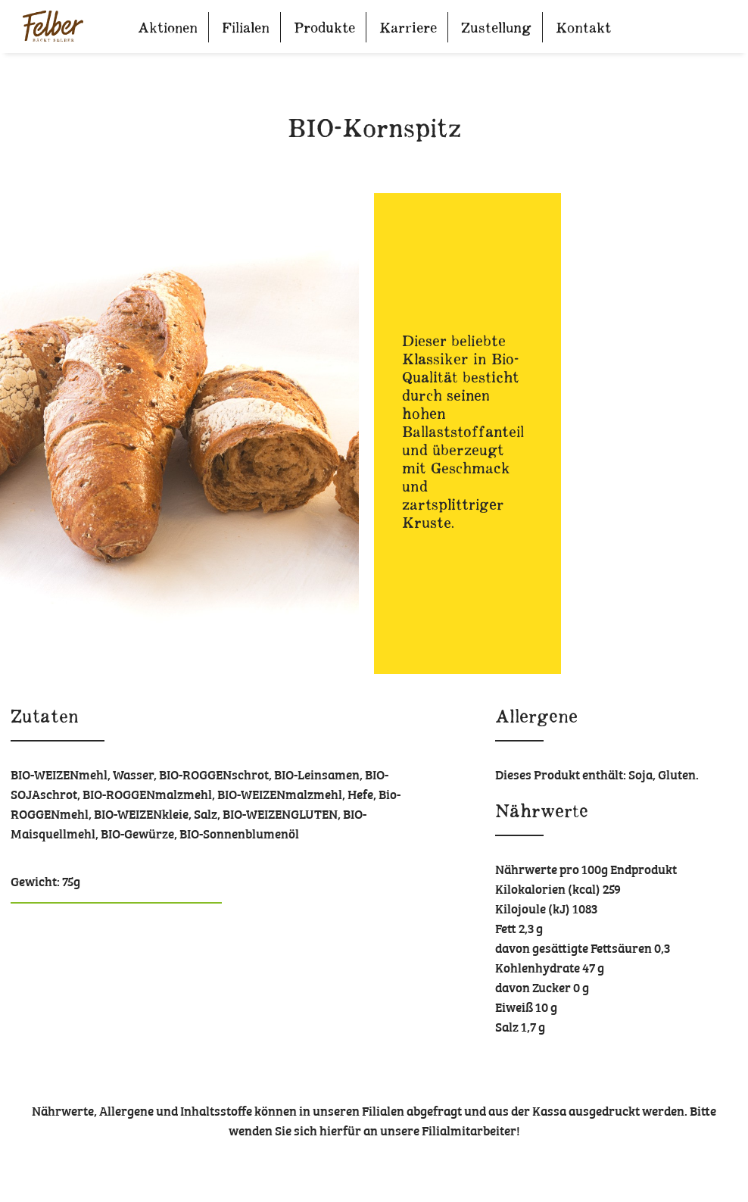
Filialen (246, 29)
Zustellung (496, 29)
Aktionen (168, 29)
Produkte (324, 29)
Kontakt (583, 29)
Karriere (408, 29)
